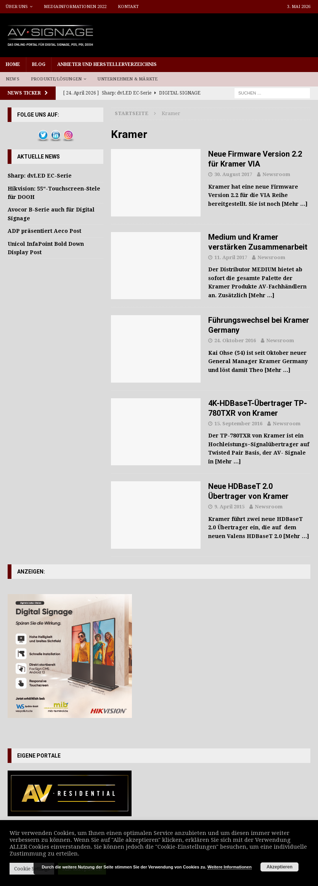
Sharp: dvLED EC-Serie (40, 176)
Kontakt (128, 6)
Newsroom (276, 174)
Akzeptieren (279, 867)
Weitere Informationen (229, 867)
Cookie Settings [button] (32, 869)
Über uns (17, 6)
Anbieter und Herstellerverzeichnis (107, 64)
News (12, 79)
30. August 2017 (233, 174)
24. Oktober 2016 (235, 340)
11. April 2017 (230, 257)
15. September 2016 (238, 423)
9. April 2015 (229, 506)
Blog (38, 64)
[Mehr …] (295, 204)
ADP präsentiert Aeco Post (44, 231)
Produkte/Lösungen (56, 79)
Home (13, 64)
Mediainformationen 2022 (75, 6)
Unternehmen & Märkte (127, 79)
